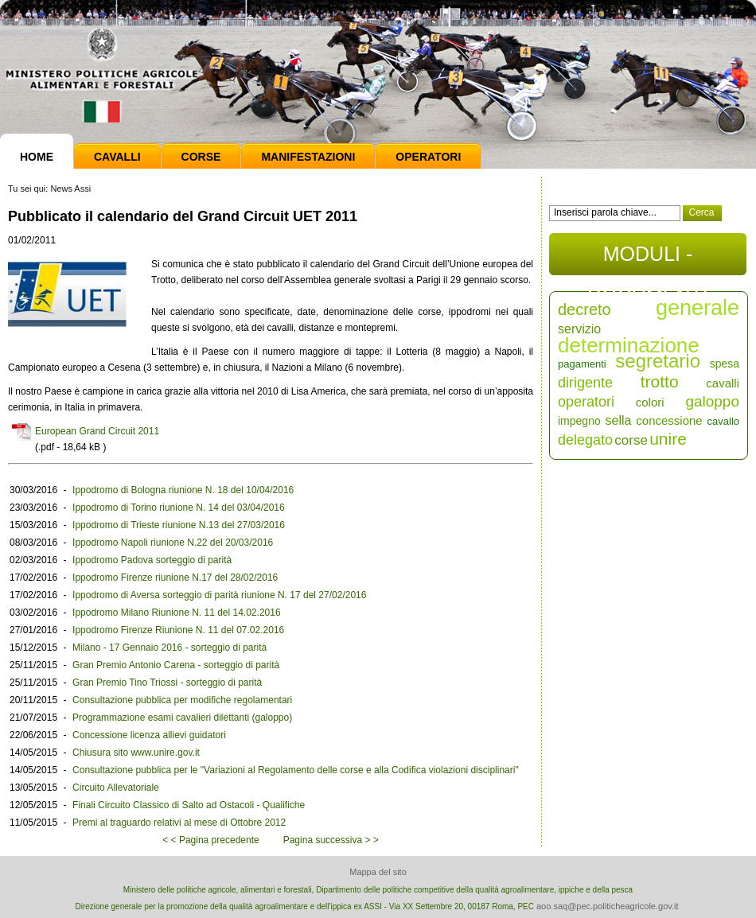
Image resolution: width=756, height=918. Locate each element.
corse (631, 440)
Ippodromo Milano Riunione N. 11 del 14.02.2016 (176, 612)
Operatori (428, 156)
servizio (579, 329)
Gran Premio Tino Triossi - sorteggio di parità (167, 682)
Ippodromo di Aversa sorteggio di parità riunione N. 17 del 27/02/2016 (219, 595)
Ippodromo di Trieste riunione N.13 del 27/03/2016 (178, 525)
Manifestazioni (308, 156)
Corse (201, 156)
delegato (585, 440)
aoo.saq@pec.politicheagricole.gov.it (607, 906)
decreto (584, 309)
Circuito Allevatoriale (115, 787)
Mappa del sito (378, 872)
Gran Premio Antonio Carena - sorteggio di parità (175, 665)
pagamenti (582, 364)
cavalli (722, 383)
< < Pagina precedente (210, 840)
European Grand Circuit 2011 (97, 431)
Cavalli (117, 156)
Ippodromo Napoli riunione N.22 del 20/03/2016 (172, 542)
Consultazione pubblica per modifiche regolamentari (182, 700)
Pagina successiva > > (331, 840)
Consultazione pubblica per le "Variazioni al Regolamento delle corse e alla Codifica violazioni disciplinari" (295, 770)
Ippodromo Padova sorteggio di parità (152, 560)
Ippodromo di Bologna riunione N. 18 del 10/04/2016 (183, 490)
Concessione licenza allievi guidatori (149, 735)
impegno (579, 420)
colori (650, 402)
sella (619, 420)
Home (36, 156)
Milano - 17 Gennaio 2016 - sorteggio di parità (169, 647)
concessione (669, 420)
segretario (657, 360)
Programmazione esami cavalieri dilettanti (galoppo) (182, 717)
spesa (724, 363)
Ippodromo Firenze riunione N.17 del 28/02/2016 (175, 577)
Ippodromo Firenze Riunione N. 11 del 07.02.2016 (178, 630)
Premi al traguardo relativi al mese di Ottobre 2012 (179, 822)
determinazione (628, 345)
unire (668, 439)
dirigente (585, 383)
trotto (660, 381)
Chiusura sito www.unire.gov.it (136, 752)
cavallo (723, 421)
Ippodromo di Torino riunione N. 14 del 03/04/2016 (178, 507)
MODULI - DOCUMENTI (647, 259)
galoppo (712, 401)
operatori (586, 402)
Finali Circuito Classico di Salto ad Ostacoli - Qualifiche (188, 805)
